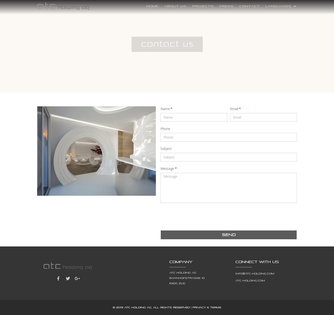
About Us (175, 6)
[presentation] (196, 217)
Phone (165, 128)
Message (167, 168)
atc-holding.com (250, 280)
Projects (203, 6)
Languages (281, 6)
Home (152, 6)
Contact (249, 6)
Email (234, 109)
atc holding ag (137, 307)
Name (165, 109)
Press (226, 6)
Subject (166, 148)
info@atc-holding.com (254, 273)
